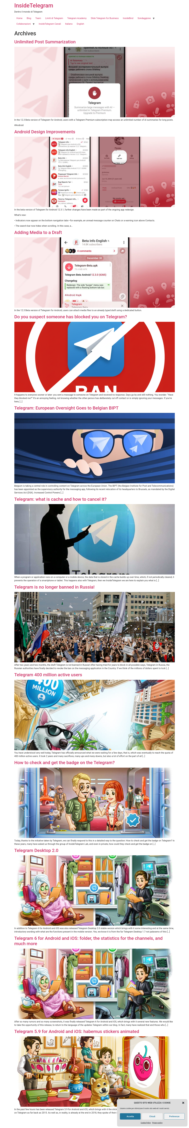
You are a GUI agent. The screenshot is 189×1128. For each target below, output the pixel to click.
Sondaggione (144, 18)
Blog (29, 18)
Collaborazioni (23, 24)
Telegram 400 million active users (48, 674)
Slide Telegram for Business (105, 18)
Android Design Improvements (44, 131)
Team (38, 18)
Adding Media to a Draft (38, 232)
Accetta (130, 1116)
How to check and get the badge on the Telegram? (64, 762)
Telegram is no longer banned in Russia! (54, 587)
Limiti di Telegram (54, 18)
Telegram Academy (77, 18)
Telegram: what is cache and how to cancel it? (60, 499)
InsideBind (128, 18)
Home (19, 18)
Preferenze (174, 1116)
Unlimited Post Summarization (45, 41)
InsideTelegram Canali (50, 24)
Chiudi (152, 1116)
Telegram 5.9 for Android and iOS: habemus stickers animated (76, 1031)
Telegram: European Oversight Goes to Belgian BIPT (66, 408)
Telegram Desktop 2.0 (36, 850)
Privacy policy (157, 1123)
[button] (183, 1102)
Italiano (69, 24)
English (80, 24)
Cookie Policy (146, 1123)
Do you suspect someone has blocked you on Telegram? (70, 316)
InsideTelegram (33, 5)
